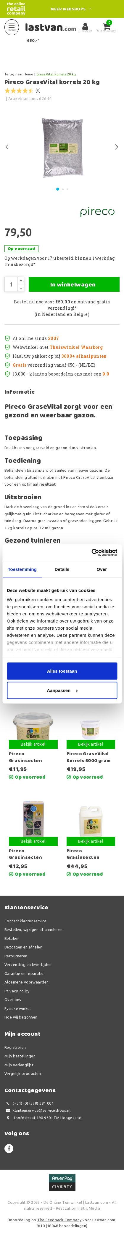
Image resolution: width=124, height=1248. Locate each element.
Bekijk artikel (33, 744)
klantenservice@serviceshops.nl (37, 1110)
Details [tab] (62, 568)
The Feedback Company (59, 1220)
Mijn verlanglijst (18, 1065)
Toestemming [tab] (22, 568)
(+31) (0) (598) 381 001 (29, 1103)
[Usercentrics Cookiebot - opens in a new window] (91, 553)
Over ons (12, 999)
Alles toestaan (62, 670)
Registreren (15, 1047)
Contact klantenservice (25, 921)
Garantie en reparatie (24, 973)
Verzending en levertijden (28, 964)
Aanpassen (62, 690)
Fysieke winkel (17, 1008)
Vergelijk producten (22, 1073)
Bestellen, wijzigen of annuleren (33, 929)
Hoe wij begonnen (21, 1017)
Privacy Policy (17, 991)
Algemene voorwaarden (26, 982)
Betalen (11, 938)
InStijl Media (89, 1208)
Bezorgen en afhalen (23, 947)
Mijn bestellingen (20, 1056)
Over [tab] (102, 568)
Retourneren (16, 956)
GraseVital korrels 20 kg (56, 74)
